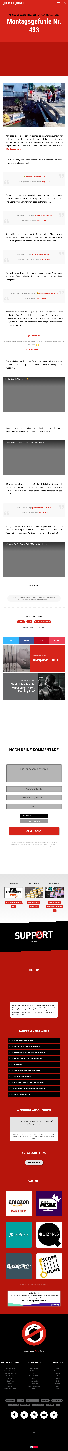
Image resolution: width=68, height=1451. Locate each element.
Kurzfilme (10, 1381)
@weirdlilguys (21, 597)
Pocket (57, 641)
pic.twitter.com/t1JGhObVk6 (43, 215)
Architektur (34, 1371)
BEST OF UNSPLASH (34, 883)
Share (26, 641)
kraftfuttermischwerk (44, 599)
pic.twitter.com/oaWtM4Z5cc (35, 177)
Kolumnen (57, 1371)
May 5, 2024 (41, 298)
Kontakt (45, 1400)
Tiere (57, 1386)
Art (34, 1373)
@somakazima (51, 597)
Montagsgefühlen (14, 149)
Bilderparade (10, 1368)
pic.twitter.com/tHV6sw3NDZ (41, 254)
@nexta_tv (29, 597)
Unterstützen (33, 1400)
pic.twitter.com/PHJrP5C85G (48, 293)
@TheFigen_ (42, 597)
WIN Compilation (10, 1389)
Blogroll (10, 1400)
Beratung (25, 1405)
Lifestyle (58, 1363)
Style (57, 1381)
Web (57, 1389)
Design (34, 1378)
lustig (21, 621)
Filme (10, 1378)
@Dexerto (35, 597)
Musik (58, 1373)
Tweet (11, 641)
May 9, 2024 (41, 220)
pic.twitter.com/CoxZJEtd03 (41, 508)
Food (57, 1368)
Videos (34, 1389)
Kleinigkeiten (10, 1376)
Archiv (20, 1400)
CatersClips (21, 599)
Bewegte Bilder (34, 1376)
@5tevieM (34, 599)
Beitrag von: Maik (34, 616)
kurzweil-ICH (34, 1384)
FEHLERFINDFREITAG (54, 883)
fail (29, 621)
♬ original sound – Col (34, 350)
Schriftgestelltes (34, 1386)
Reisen (58, 1376)
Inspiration (34, 1363)
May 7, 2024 (46, 182)
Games (10, 1384)
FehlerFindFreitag (10, 1371)
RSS (58, 1405)
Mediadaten (57, 1400)
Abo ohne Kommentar (34, 821)
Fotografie (34, 1381)
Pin (41, 641)
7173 (36, 1351)
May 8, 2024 (46, 259)
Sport (58, 1378)
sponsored (13, 1405)
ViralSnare (27, 599)
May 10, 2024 (43, 513)
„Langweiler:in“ (47, 1121)
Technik (58, 1384)
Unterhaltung (10, 1363)
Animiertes (34, 1368)
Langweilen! (34, 1162)
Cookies (50, 1405)
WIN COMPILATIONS (13, 883)
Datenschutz (38, 1405)
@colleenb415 (34, 335)
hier (44, 844)
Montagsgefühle (42, 621)
